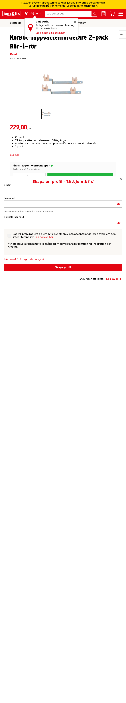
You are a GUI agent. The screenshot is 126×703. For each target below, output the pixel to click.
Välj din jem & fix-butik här (50, 32)
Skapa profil (63, 267)
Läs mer (14, 155)
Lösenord (9, 198)
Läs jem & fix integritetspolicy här (24, 259)
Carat (13, 54)
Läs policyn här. (44, 237)
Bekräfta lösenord (14, 217)
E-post (7, 185)
